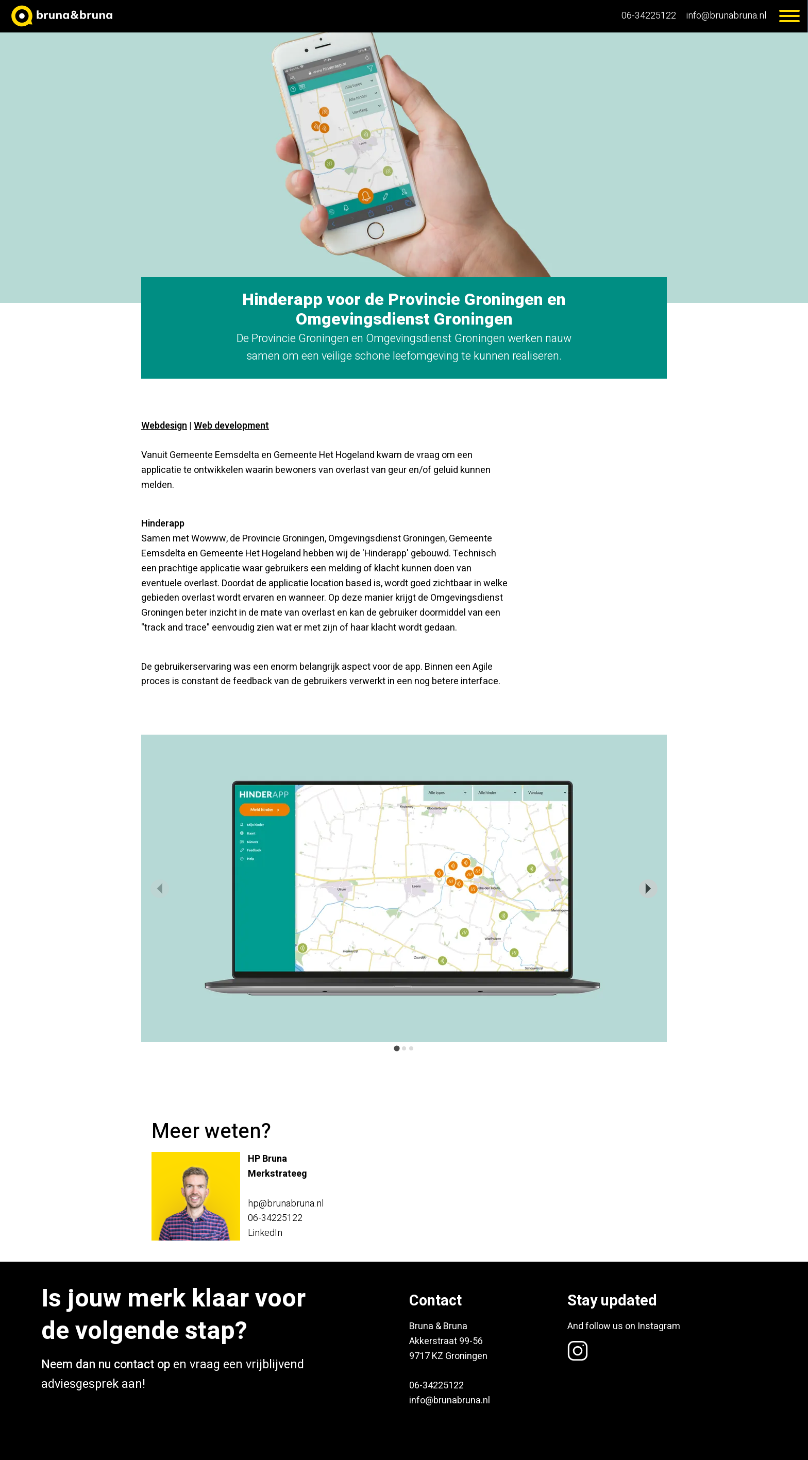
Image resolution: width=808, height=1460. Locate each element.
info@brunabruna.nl (726, 16)
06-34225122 (648, 16)
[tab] (396, 1048)
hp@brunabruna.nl (286, 1204)
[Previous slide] (159, 888)
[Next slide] (648, 888)
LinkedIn (265, 1233)
